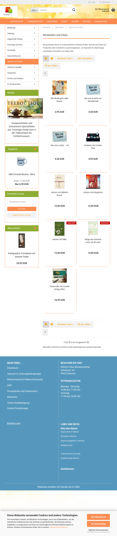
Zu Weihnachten (14, 130)
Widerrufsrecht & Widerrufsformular (25, 425)
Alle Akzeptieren (98, 517)
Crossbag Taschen (14, 90)
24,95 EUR (21, 308)
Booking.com (13, 469)
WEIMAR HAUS (101, 21)
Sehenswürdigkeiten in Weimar (72, 486)
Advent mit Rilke (59, 285)
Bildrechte (12, 442)
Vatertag (10, 79)
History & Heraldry (14, 113)
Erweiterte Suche (22, 261)
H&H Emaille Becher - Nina (22, 220)
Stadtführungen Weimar (70, 504)
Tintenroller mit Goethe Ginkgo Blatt (59, 333)
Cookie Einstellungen (17, 454)
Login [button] (92, 2)
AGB (9, 431)
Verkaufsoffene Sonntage (70, 499)
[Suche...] (34, 10)
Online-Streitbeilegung (18, 448)
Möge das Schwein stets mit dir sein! (93, 286)
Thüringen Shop (35, 21)
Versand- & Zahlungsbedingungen (24, 419)
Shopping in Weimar (68, 482)
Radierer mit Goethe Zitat (93, 192)
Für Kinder (11, 96)
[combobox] (65, 104)
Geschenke (52, 21)
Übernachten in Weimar (70, 477)
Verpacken (11, 118)
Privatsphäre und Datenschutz (22, 436)
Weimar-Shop (16, 21)
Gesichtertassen (14, 101)
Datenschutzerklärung (58, 527)
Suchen (22, 254)
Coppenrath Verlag (14, 84)
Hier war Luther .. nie (59, 191)
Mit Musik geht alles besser (59, 145)
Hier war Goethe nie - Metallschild (93, 145)
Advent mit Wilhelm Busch (59, 239)
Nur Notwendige (98, 524)
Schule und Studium (15, 124)
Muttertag (11, 73)
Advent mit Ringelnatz (93, 238)
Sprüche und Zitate (15, 107)
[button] (13, 46)
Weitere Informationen (98, 530)
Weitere (86, 21)
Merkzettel (105, 2)
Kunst (64, 21)
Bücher (75, 21)
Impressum (12, 413)
